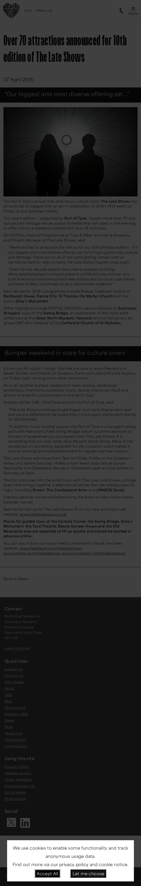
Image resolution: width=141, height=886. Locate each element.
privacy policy (74, 864)
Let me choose (88, 873)
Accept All (47, 873)
